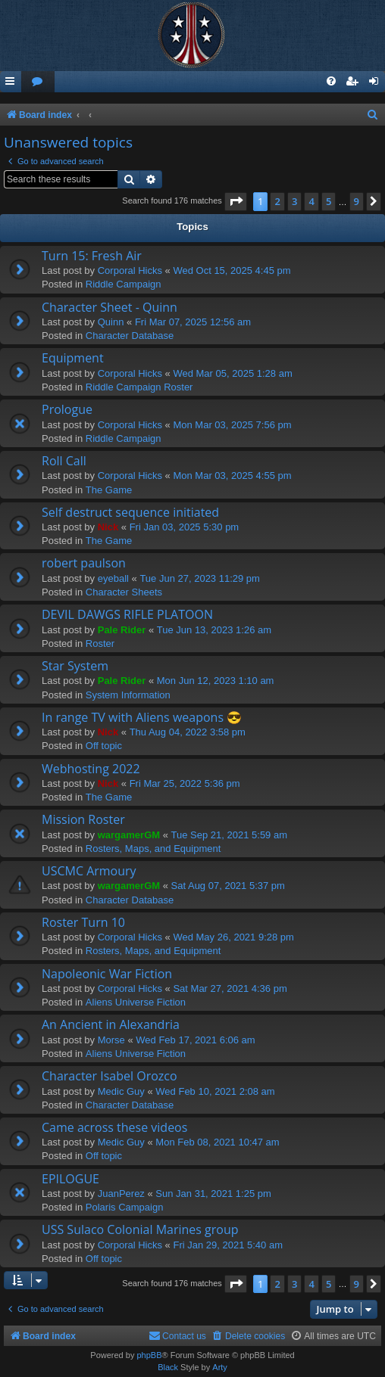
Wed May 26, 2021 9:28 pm (233, 937)
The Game (109, 490)
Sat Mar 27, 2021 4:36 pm (229, 988)
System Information (128, 695)
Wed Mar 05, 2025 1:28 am (232, 373)
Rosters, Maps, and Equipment (153, 848)
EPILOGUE (70, 1178)
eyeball (113, 578)
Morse (111, 1040)
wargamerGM (129, 835)
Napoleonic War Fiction (107, 973)
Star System (75, 665)
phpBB (148, 1355)
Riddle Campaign (123, 284)
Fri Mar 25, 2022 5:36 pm (185, 783)
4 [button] (311, 201)
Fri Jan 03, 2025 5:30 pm (184, 527)
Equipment (73, 358)
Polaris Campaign (125, 1207)
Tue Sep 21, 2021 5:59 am (229, 835)
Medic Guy (121, 1091)
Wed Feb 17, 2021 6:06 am (195, 1040)
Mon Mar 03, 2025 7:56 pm (232, 425)
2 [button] (277, 201)
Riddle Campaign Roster (139, 387)
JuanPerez (121, 1193)
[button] (235, 201)
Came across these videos (114, 1127)
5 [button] (328, 201)
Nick (108, 527)
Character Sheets (124, 592)
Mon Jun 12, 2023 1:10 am (215, 680)
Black (168, 1367)
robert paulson (84, 563)
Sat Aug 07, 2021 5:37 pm (228, 885)
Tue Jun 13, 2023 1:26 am (214, 630)
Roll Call (64, 460)
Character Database (130, 335)
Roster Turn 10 (83, 922)
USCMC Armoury (89, 871)
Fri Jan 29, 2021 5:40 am (228, 1245)
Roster (100, 643)
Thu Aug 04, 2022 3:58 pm (188, 732)
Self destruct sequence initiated (130, 512)
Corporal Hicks (130, 270)
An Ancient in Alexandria (111, 1024)
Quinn (111, 322)
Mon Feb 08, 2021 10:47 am (217, 1142)
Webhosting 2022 (91, 768)
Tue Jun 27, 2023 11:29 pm (199, 578)
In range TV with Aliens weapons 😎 (142, 717)
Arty (219, 1367)
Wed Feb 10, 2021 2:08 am (214, 1091)
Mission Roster (83, 819)
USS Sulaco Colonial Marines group (140, 1229)
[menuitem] (38, 82)
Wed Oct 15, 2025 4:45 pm (231, 270)
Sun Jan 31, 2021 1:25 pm (213, 1193)
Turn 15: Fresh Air (92, 255)
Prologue (67, 409)
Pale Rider (122, 630)
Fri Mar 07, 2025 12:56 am (193, 322)
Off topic (104, 745)
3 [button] (294, 201)
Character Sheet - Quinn (109, 307)
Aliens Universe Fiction (136, 1002)
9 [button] (356, 201)
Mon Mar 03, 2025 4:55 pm (232, 475)
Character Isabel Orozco (109, 1076)
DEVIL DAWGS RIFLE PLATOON (127, 614)
